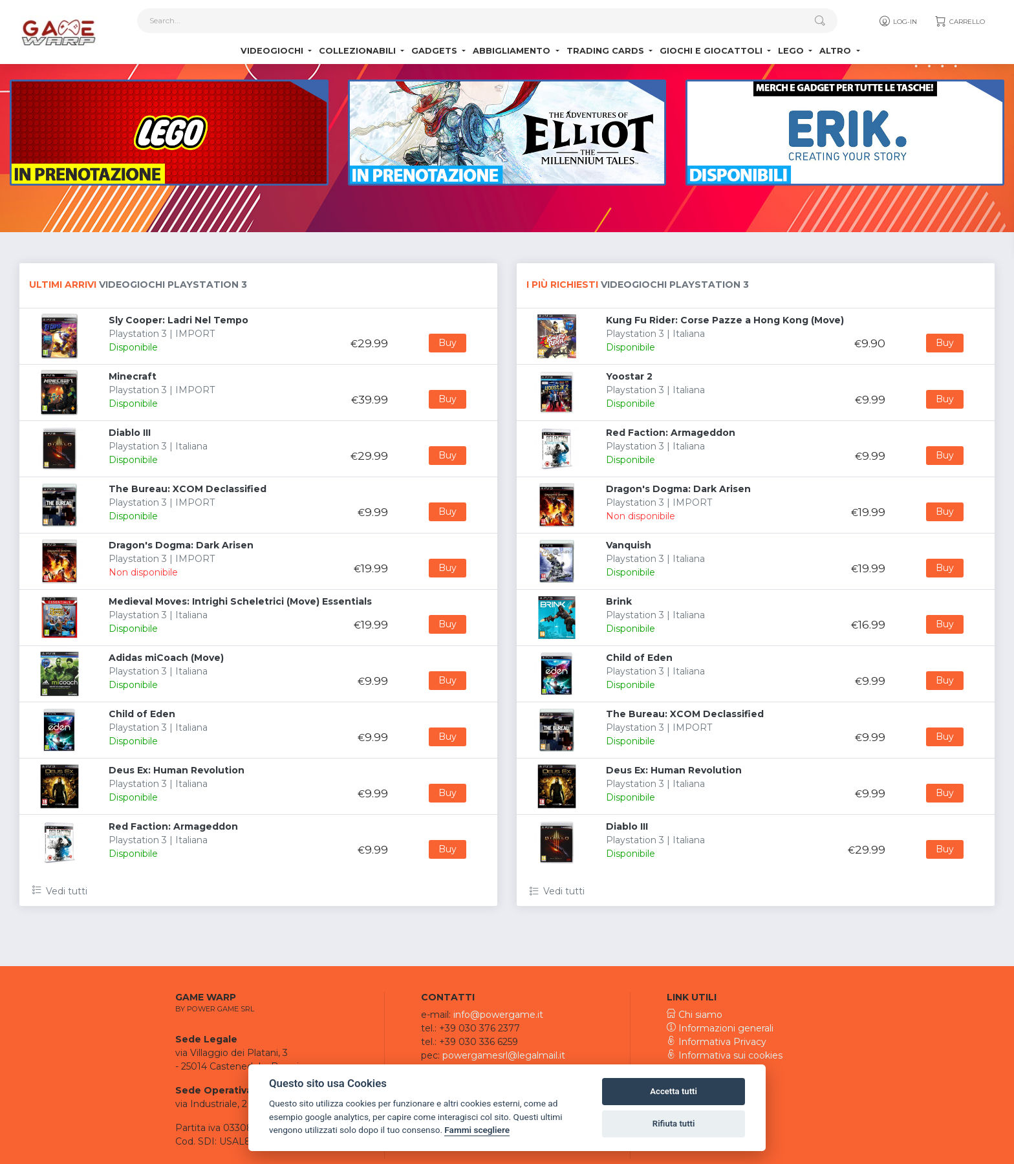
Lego (792, 52)
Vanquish (628, 545)
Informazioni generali (720, 1028)
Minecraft (132, 376)
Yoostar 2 (629, 376)
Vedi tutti (59, 891)
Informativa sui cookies (724, 1055)
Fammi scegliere (477, 1130)
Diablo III (130, 432)
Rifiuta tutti (674, 1123)
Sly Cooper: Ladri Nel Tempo (178, 320)
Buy (447, 343)
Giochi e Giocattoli (712, 52)
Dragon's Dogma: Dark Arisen (181, 545)
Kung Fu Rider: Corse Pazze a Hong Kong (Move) (725, 320)
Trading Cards (606, 52)
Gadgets (435, 52)
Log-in (897, 22)
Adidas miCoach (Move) (166, 657)
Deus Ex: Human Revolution (176, 770)
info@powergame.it (498, 1014)
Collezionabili (358, 52)
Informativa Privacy (716, 1042)
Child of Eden (142, 714)
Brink (619, 601)
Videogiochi (273, 52)
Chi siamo (694, 1014)
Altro (836, 52)
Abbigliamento (513, 52)
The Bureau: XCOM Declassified (187, 489)
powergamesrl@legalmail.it (503, 1055)
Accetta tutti (673, 1091)
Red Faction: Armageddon (173, 826)
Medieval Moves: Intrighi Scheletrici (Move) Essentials (240, 601)
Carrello (959, 22)
